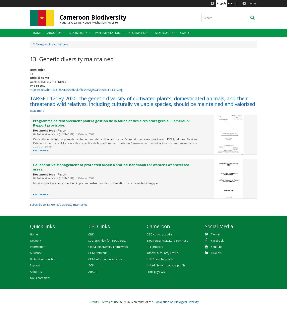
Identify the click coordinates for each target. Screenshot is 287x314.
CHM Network (97, 253)
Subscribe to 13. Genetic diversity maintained (58, 204)
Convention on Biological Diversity (176, 302)
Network (35, 240)
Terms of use (110, 302)
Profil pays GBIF (156, 272)
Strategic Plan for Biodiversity (107, 240)
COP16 (184, 33)
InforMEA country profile (162, 253)
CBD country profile (159, 234)
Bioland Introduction (43, 259)
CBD (91, 234)
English (221, 3)
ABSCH (92, 272)
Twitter (215, 234)
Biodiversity (78, 33)
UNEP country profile (160, 259)
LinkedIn (216, 253)
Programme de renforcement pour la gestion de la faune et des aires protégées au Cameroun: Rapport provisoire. (111, 123)
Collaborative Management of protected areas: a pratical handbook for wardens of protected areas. (111, 166)
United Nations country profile (165, 265)
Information (137, 33)
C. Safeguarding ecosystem (50, 44)
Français (233, 3)
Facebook (217, 240)
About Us (54, 33)
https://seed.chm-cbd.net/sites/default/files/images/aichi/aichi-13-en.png (76, 90)
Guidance (36, 253)
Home (37, 33)
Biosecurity (164, 33)
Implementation (107, 33)
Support (35, 265)
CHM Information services (105, 259)
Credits (94, 302)
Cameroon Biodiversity (92, 17)
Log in (252, 3)
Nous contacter (40, 278)
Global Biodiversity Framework (108, 247)
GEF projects (154, 247)
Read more (37, 111)
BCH (91, 265)
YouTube (216, 247)
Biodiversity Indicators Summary (167, 240)
